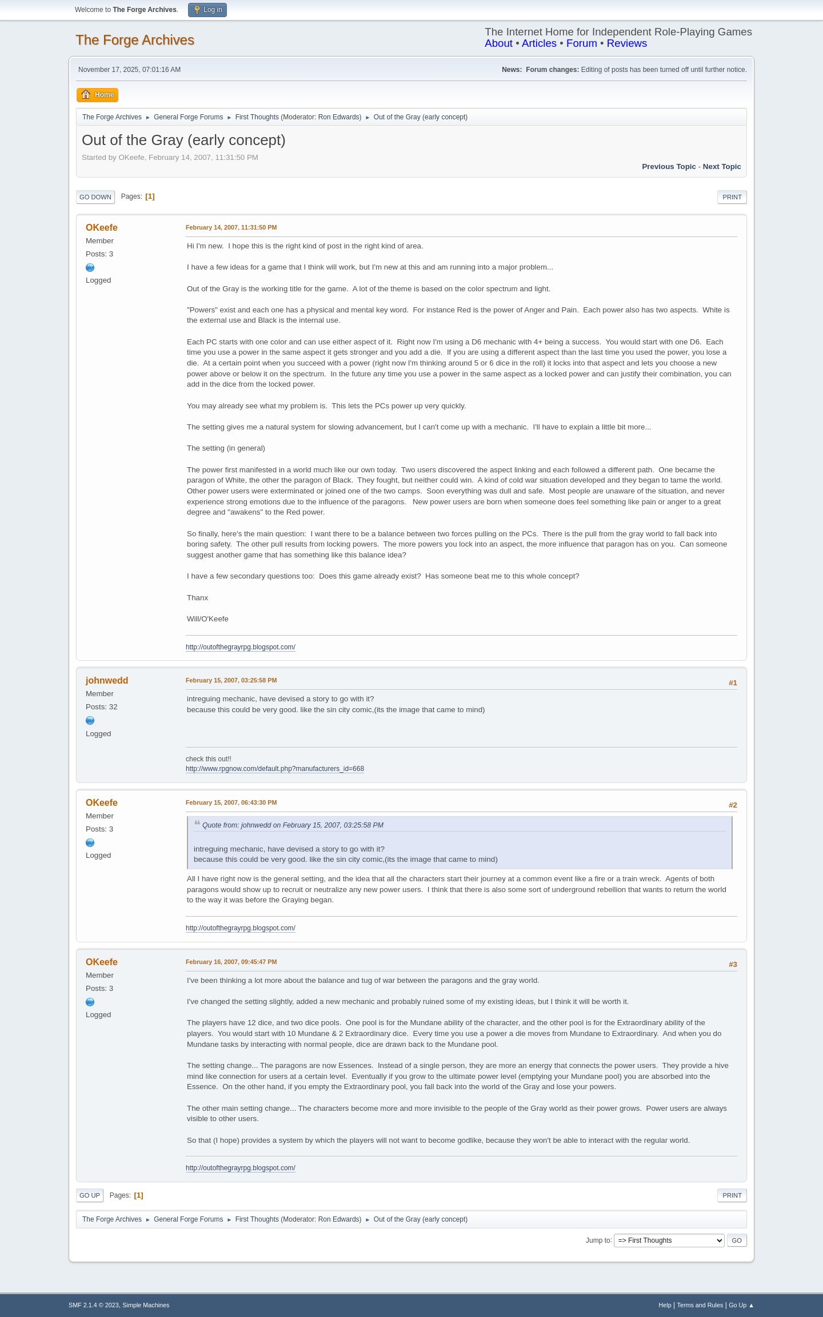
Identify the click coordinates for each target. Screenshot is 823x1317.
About (499, 43)
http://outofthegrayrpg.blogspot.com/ (240, 647)
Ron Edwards (338, 117)
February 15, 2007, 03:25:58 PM (231, 680)
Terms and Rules (700, 1305)
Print (732, 197)
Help (665, 1305)
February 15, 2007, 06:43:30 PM (231, 802)
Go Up (89, 1195)
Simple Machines (145, 1305)
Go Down (95, 197)
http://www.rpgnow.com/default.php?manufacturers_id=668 (275, 769)
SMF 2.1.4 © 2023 (94, 1305)
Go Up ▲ (741, 1305)
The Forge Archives (134, 39)
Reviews (627, 43)
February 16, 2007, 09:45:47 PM (231, 961)
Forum (581, 43)
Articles (539, 43)
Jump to (598, 1240)
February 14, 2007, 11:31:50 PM (231, 227)
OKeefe (102, 227)
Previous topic (669, 166)
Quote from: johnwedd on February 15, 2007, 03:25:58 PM (292, 825)
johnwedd (107, 680)
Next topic (722, 166)
